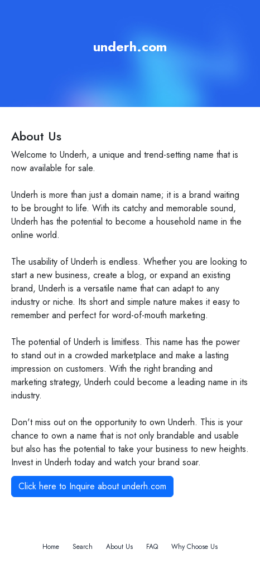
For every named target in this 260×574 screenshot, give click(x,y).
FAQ (152, 547)
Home (50, 547)
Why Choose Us (194, 547)
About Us (119, 547)
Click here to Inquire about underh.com (92, 486)
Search (83, 547)
